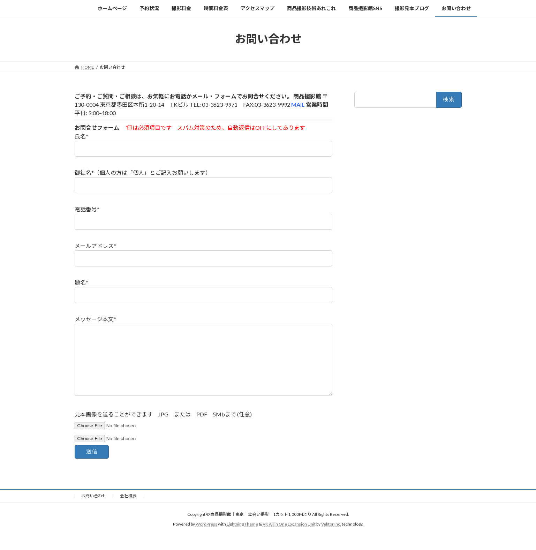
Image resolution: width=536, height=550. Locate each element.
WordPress (206, 538)
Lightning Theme (242, 538)
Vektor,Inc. (331, 538)
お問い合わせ (93, 509)
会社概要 (128, 509)
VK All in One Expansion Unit (289, 538)
